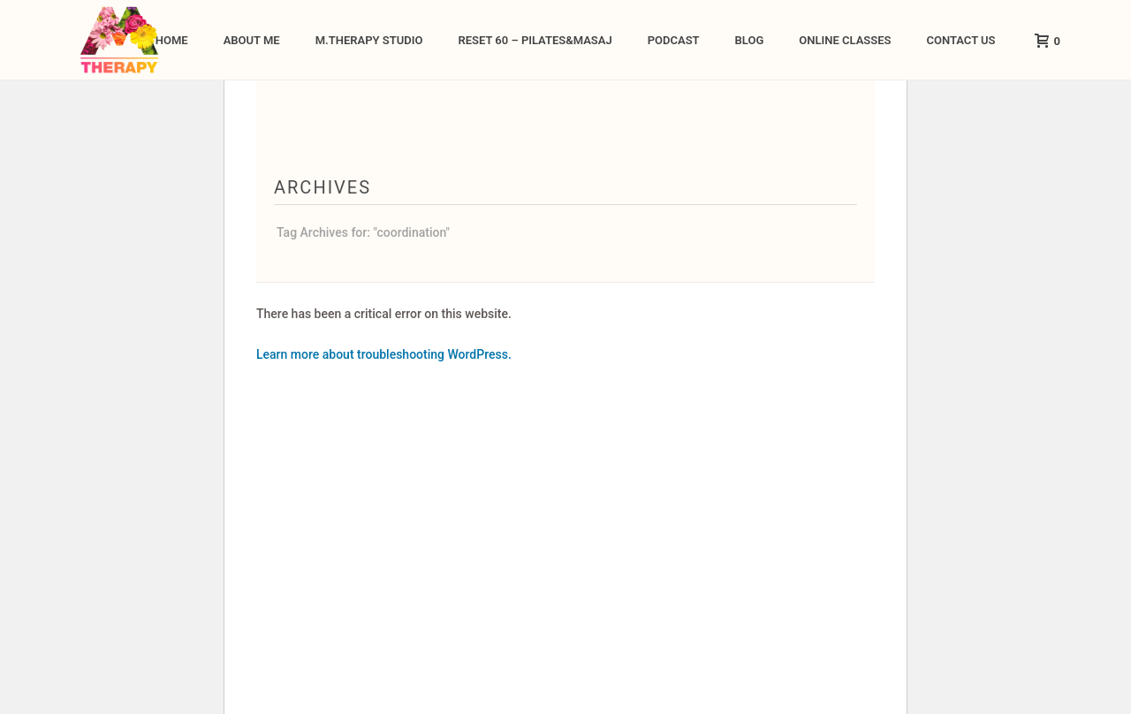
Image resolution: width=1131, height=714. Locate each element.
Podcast (674, 40)
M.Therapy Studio (369, 40)
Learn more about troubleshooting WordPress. (384, 354)
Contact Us (960, 40)
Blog (749, 40)
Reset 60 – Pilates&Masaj (534, 40)
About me (252, 40)
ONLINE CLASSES (845, 40)
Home (172, 40)
